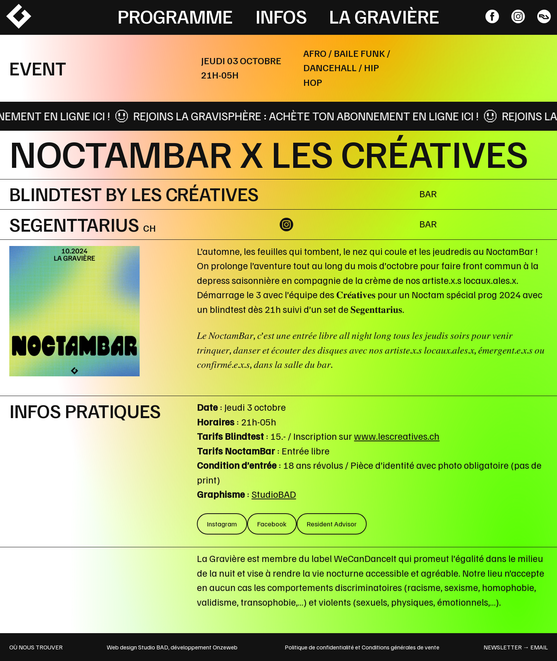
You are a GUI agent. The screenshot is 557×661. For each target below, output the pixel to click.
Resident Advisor (332, 523)
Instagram (222, 523)
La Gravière (384, 16)
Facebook (272, 523)
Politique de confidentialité (319, 647)
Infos (281, 16)
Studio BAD (153, 647)
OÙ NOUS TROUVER (36, 647)
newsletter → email (516, 647)
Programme (175, 16)
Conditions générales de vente (400, 647)
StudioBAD (273, 494)
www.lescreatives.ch (396, 436)
